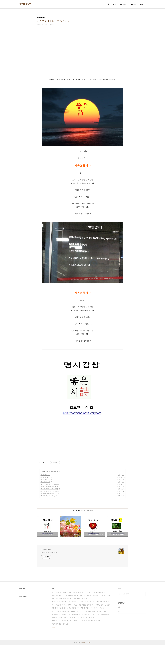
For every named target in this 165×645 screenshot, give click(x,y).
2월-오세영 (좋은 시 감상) (48, 496)
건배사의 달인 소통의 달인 (60, 624)
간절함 (55, 617)
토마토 (83, 595)
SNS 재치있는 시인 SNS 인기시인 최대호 (83, 617)
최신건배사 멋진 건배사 (80, 598)
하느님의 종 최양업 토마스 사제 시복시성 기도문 (95, 602)
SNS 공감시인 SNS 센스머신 (83, 592)
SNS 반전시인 (75, 621)
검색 (144, 594)
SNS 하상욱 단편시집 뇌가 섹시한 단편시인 (65, 602)
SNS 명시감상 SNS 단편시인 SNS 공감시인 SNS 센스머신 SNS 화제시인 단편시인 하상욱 (79, 611)
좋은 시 (48, 471)
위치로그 (133, 4)
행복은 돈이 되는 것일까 (103, 605)
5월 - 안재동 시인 (45, 482)
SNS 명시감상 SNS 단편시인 (71, 614)
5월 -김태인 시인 (45, 475)
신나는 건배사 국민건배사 (60, 621)
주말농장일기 (64, 617)
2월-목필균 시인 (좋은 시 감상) (49, 489)
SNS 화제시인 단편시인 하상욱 (62, 592)
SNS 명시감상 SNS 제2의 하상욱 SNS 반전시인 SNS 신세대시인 (72, 608)
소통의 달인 (56, 614)
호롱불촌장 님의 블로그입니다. (49, 552)
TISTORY (83, 642)
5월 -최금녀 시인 (45, 479)
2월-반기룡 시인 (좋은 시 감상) (49, 491)
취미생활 (43, 471)
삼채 (96, 608)
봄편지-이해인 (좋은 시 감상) (49, 484)
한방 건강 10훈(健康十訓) (101, 614)
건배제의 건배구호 (100, 592)
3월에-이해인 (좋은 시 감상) (48, 486)
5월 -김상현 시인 (45, 477)
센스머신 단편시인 (93, 595)
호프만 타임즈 (25, 4)
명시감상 (103, 608)
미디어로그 (123, 4)
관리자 (89, 642)
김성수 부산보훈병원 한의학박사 (84, 605)
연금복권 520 (105, 595)
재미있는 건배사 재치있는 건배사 (91, 621)
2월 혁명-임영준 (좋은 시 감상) (49, 493)
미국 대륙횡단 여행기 (71, 595)
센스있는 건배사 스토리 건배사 (62, 598)
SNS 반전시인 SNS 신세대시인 (62, 605)
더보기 (53, 627)
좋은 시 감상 (86, 614)
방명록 (142, 4)
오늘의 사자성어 (57, 595)
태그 (114, 4)
